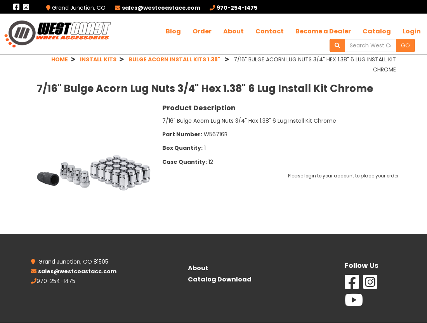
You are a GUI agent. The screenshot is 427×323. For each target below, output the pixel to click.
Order (202, 31)
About (233, 31)
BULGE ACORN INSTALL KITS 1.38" (175, 59)
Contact (269, 31)
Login (412, 31)
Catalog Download (220, 279)
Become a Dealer (323, 31)
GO (405, 45)
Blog (173, 31)
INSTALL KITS (98, 59)
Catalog (377, 31)
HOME (59, 59)
